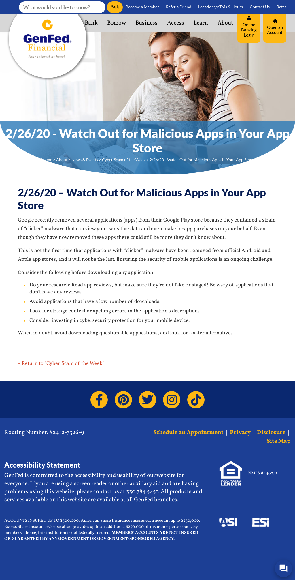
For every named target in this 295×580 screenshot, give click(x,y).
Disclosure (271, 433)
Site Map (279, 441)
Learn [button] (201, 23)
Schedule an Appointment (188, 433)
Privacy (240, 433)
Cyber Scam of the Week (123, 159)
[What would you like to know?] (62, 7)
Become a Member (142, 7)
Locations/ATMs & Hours (220, 7)
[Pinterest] (123, 399)
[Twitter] (147, 399)
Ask (114, 7)
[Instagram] (171, 399)
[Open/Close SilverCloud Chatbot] (283, 568)
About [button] (225, 23)
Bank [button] (91, 23)
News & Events (84, 159)
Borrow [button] (116, 23)
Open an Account (275, 27)
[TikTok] (196, 399)
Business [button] (146, 23)
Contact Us (260, 7)
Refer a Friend (178, 7)
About (61, 159)
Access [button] (175, 23)
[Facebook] (99, 399)
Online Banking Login (249, 26)
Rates (281, 7)
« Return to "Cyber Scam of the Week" (61, 363)
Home (46, 159)
